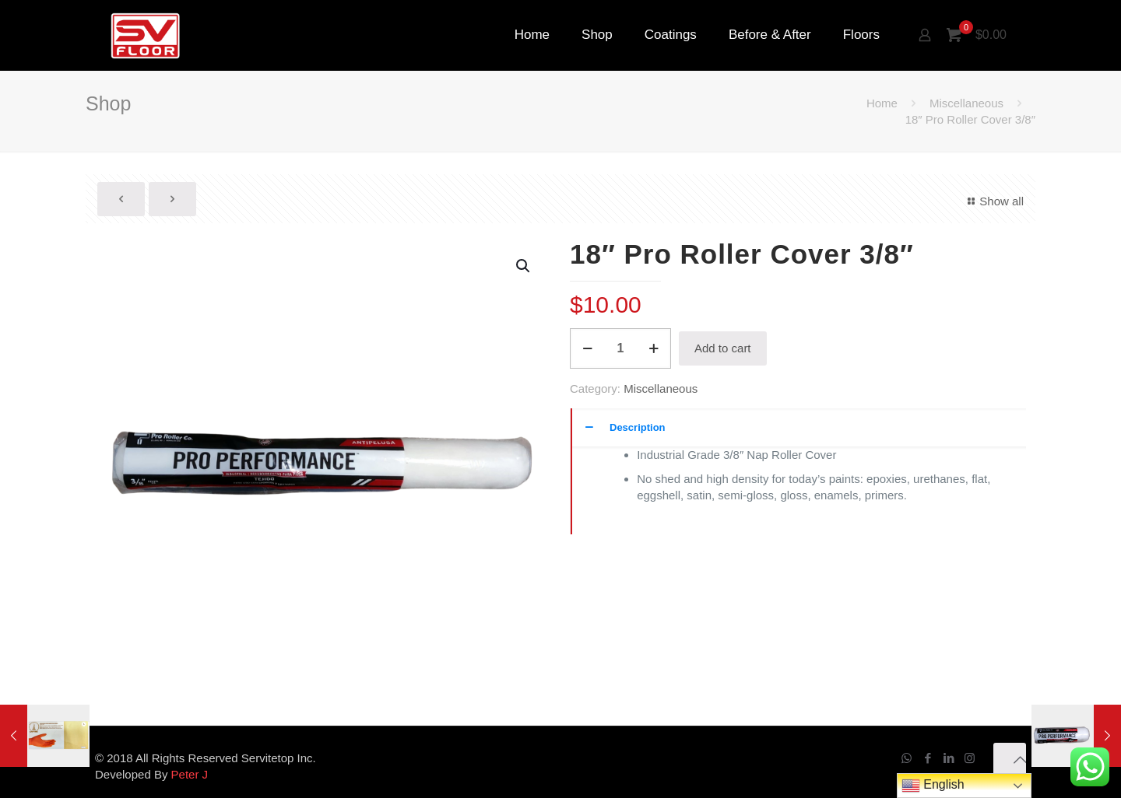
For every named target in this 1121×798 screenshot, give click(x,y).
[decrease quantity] (587, 348)
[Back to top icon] (1009, 759)
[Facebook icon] (927, 758)
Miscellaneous (966, 103)
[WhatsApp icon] (906, 758)
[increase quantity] (653, 348)
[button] (523, 266)
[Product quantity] (620, 348)
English (933, 785)
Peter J (190, 774)
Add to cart (722, 348)
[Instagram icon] (969, 758)
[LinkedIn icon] (948, 758)
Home (882, 103)
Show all (993, 201)
